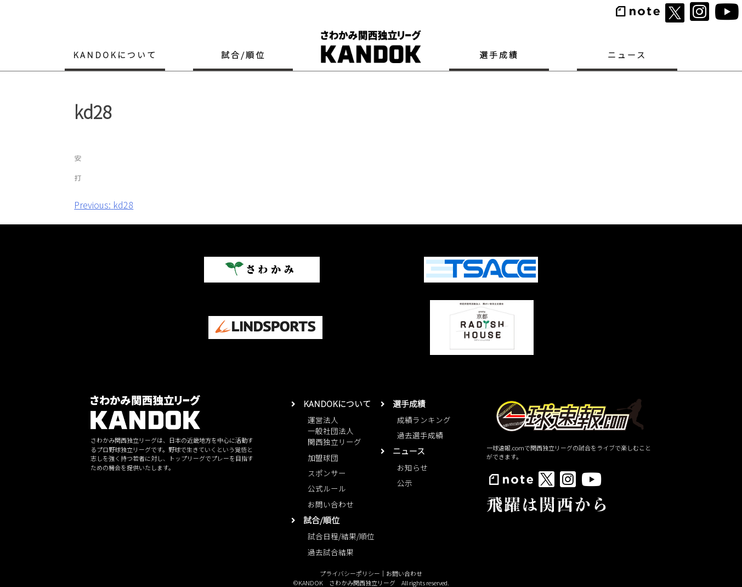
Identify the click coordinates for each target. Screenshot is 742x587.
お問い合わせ (331, 504)
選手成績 (499, 54)
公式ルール (327, 488)
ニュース (627, 54)
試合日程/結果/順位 (341, 535)
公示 (404, 482)
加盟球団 (323, 457)
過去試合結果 (331, 551)
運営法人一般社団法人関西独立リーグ (334, 431)
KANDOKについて (115, 54)
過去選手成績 (420, 435)
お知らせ (412, 467)
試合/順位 (243, 54)
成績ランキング (424, 419)
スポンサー (327, 472)
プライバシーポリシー (350, 573)
